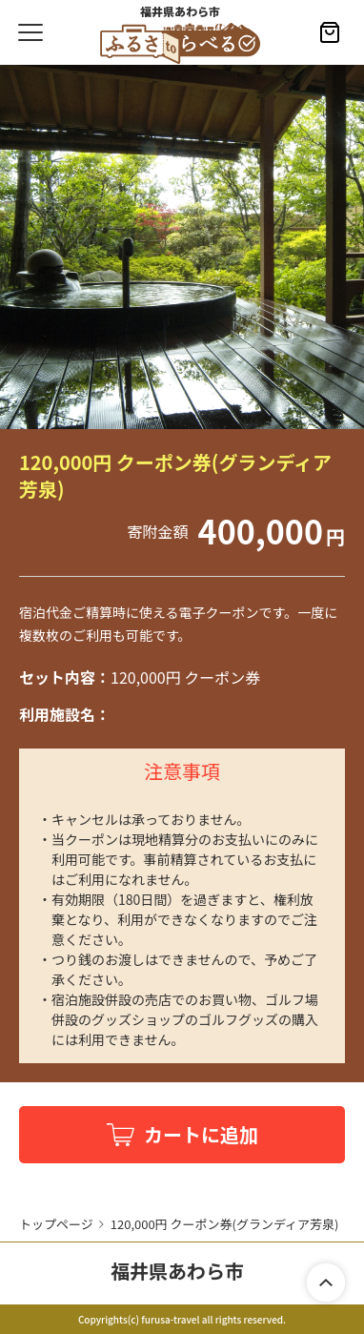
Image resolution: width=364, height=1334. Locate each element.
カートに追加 (201, 1134)
